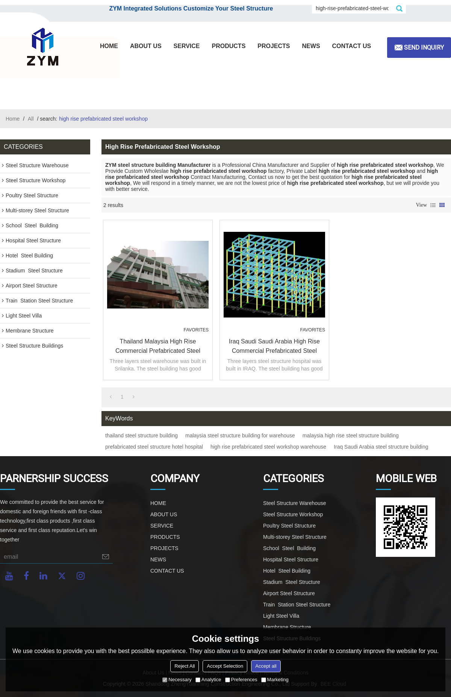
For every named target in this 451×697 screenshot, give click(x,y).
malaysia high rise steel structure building (351, 435)
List (432, 205)
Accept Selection (225, 666)
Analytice (208, 679)
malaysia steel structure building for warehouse (240, 435)
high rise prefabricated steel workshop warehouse (268, 447)
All (31, 119)
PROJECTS (273, 46)
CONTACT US (351, 46)
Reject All (184, 666)
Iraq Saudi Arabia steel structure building (381, 447)
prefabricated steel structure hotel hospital (154, 447)
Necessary (176, 679)
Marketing (275, 679)
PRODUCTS (229, 46)
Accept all (265, 666)
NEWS (311, 46)
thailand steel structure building (141, 435)
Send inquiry (424, 47)
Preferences (241, 679)
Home (13, 119)
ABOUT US (146, 46)
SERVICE (187, 46)
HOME (109, 46)
